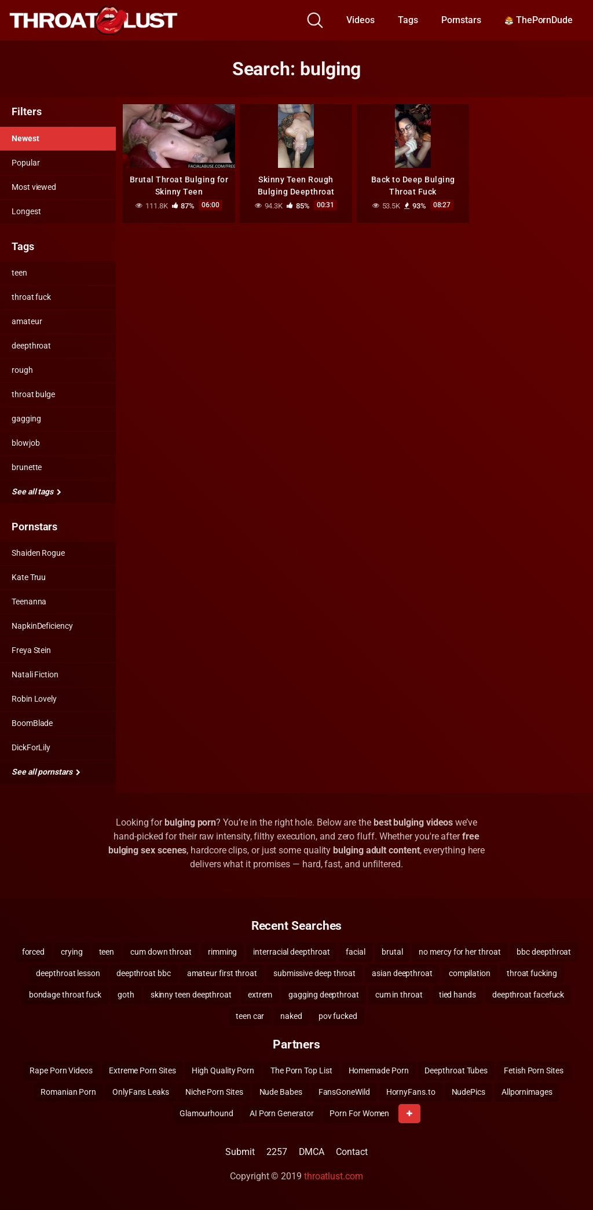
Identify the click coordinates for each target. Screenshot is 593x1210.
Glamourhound (206, 1113)
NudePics (468, 1092)
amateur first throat (222, 973)
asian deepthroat (402, 973)
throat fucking (532, 973)
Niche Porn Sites (214, 1092)
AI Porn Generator (282, 1113)
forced (33, 951)
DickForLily (31, 747)
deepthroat (31, 345)
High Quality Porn (223, 1070)
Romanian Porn (68, 1092)
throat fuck (31, 297)
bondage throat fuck (65, 994)
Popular (25, 162)
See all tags (36, 491)
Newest (25, 138)
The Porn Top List (301, 1070)
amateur (27, 321)
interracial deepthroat (291, 951)
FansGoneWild (344, 1092)
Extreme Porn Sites (142, 1070)
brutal (392, 951)
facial (355, 951)
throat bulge (33, 394)
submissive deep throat (314, 973)
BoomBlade (32, 723)
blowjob (25, 443)
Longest (26, 211)
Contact (351, 1151)
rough (22, 370)
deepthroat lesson (68, 973)
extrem (260, 994)
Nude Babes (280, 1092)
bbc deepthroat (544, 951)
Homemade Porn (379, 1070)
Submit (240, 1151)
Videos (360, 19)
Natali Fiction (35, 674)
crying (72, 951)
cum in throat (399, 994)
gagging (26, 418)
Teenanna (29, 601)
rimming (222, 951)
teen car (250, 1016)
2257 (276, 1151)
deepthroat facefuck (528, 994)
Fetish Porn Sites (533, 1070)
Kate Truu (29, 577)
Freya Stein (31, 650)
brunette (27, 467)
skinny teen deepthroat (191, 994)
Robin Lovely (34, 698)
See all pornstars (46, 771)
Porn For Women (359, 1113)
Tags (408, 19)
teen (19, 272)
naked (291, 1016)
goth (126, 994)
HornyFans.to (410, 1092)
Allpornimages (527, 1092)
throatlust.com (333, 1176)
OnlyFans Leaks (140, 1092)
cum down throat (161, 951)
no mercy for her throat (459, 951)
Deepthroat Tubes (456, 1070)
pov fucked (338, 1016)
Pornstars (461, 19)
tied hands (457, 994)
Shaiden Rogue (38, 553)
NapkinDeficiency (42, 625)
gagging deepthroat (323, 994)
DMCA (312, 1151)
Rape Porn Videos (61, 1070)
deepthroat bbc (143, 973)
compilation (469, 973)
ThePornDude (538, 19)
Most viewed (34, 187)
